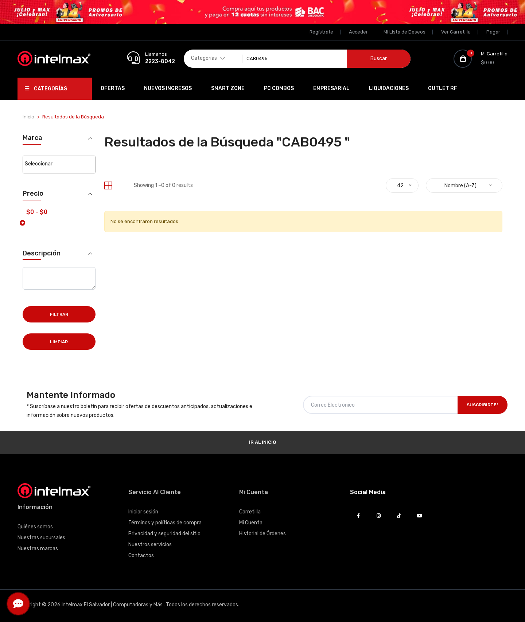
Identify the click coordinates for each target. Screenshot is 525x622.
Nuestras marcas (38, 548)
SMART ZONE (228, 88)
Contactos (141, 555)
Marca (32, 138)
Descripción (42, 253)
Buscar (378, 58)
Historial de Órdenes (262, 534)
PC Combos (279, 88)
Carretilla (250, 512)
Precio (33, 193)
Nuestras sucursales (41, 538)
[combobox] (59, 164)
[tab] (108, 185)
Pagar (493, 32)
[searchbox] (59, 164)
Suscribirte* (482, 404)
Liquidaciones (389, 88)
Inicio (28, 117)
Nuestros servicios (150, 544)
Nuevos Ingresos (168, 88)
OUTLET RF (442, 88)
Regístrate (321, 32)
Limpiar (59, 341)
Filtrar (59, 314)
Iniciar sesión (143, 512)
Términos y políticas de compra (165, 523)
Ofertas (113, 88)
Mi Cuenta (250, 523)
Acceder (358, 32)
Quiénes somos (35, 527)
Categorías (46, 89)
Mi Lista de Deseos (404, 32)
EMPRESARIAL (331, 88)
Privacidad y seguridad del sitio (164, 534)
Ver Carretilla (456, 32)
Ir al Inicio (262, 442)
